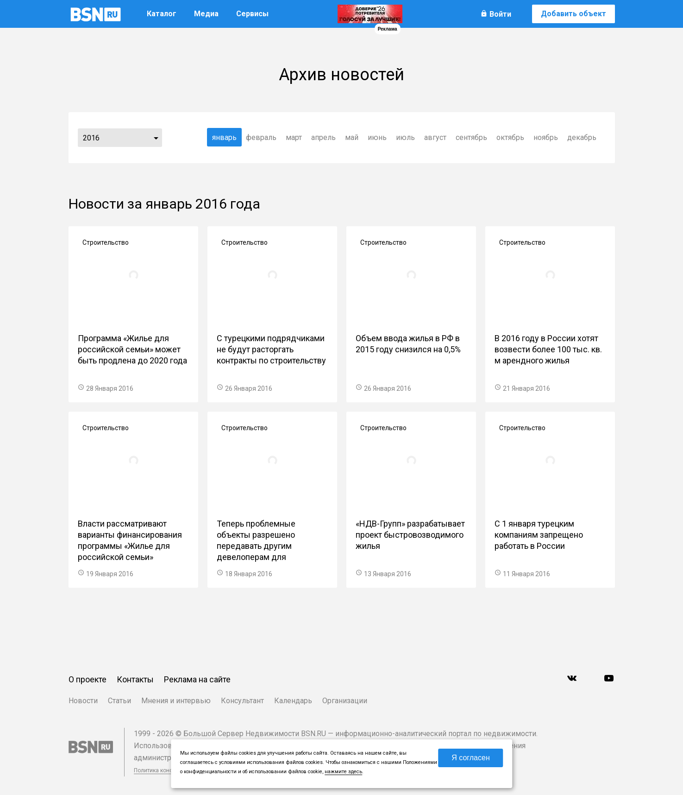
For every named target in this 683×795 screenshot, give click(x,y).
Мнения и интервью (176, 700)
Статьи (119, 700)
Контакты (135, 679)
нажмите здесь (343, 772)
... (156, 138)
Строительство (105, 242)
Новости (83, 700)
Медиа (206, 13)
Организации (344, 700)
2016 (91, 138)
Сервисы (252, 13)
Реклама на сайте (197, 679)
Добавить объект (573, 13)
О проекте (88, 679)
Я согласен (470, 758)
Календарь (293, 700)
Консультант (242, 700)
